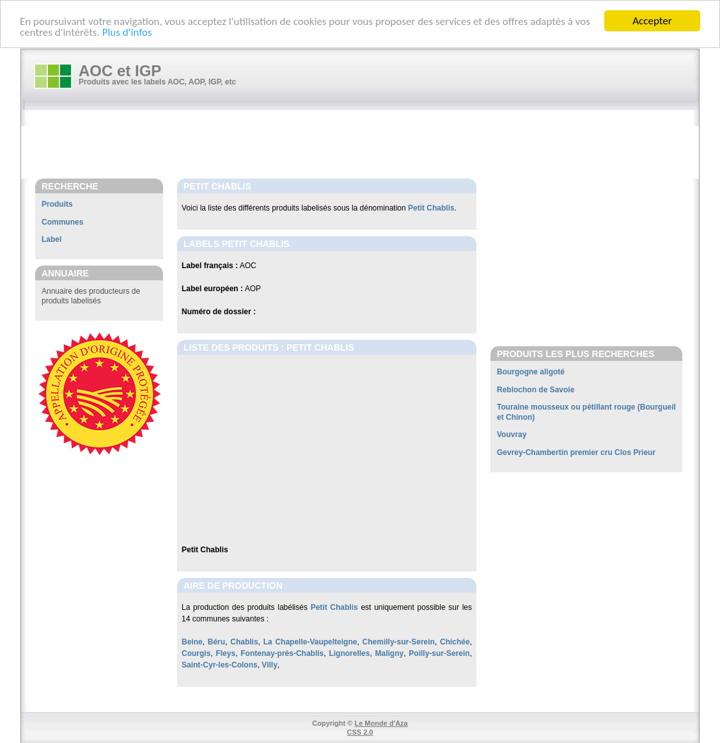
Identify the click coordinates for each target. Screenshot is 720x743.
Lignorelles (349, 653)
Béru (216, 641)
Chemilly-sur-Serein (399, 641)
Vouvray (511, 434)
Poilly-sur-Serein (439, 653)
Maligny (389, 653)
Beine (192, 641)
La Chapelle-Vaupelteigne (310, 641)
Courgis (196, 653)
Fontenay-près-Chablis (282, 653)
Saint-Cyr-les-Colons (220, 664)
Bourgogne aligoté (531, 371)
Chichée (455, 641)
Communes (62, 222)
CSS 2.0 (360, 732)
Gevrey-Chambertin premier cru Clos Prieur (576, 452)
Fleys (225, 653)
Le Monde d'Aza (380, 723)
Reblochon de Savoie (535, 389)
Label (51, 239)
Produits (57, 204)
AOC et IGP (120, 70)
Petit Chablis (431, 208)
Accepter (651, 21)
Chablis (244, 641)
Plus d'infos (127, 31)
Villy (269, 664)
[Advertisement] (366, 145)
